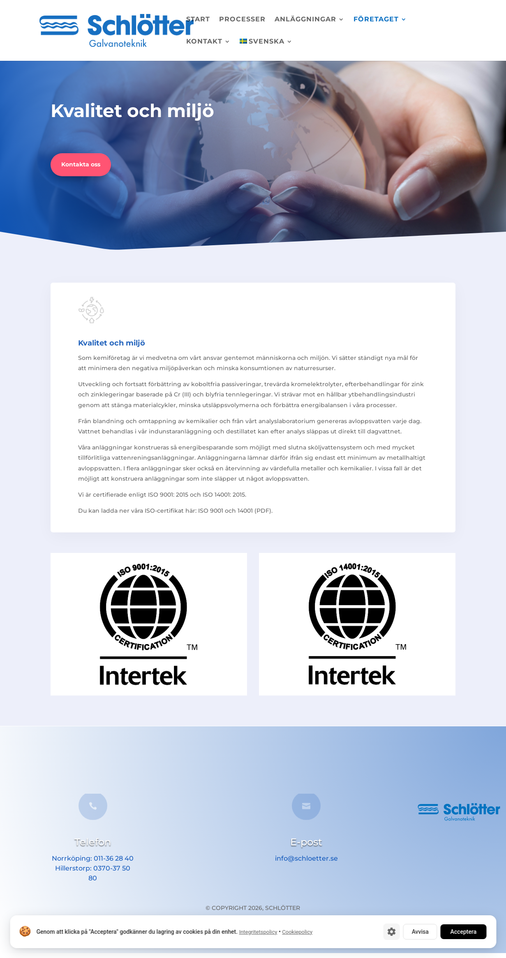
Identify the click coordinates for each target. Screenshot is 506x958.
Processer (242, 19)
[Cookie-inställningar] (391, 931)
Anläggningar (305, 19)
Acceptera (463, 931)
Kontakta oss (80, 164)
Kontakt (204, 42)
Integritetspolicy (258, 932)
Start (198, 19)
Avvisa (419, 931)
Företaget (376, 19)
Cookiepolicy (297, 932)
